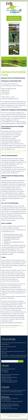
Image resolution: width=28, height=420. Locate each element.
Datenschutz (17, 416)
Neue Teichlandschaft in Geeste (8, 346)
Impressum (10, 416)
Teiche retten (4, 349)
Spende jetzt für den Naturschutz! (14, 18)
